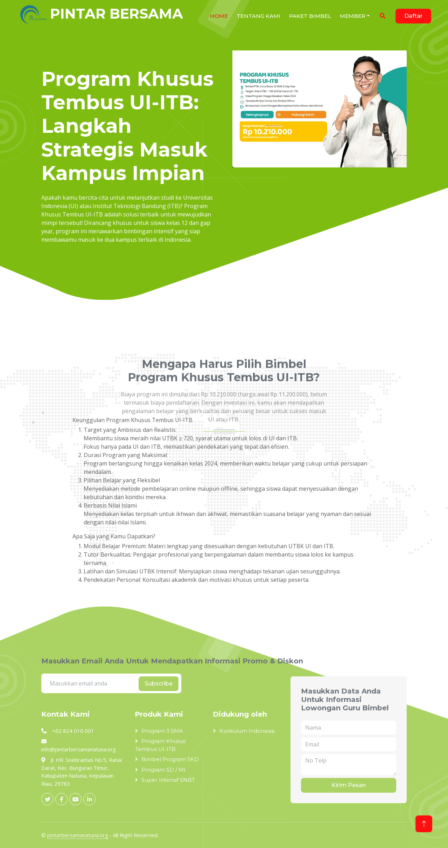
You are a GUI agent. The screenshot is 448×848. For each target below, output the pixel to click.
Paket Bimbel (310, 16)
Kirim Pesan (348, 785)
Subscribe (159, 683)
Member (352, 16)
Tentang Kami (258, 16)
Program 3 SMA (162, 731)
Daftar (413, 16)
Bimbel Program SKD (170, 759)
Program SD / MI (163, 769)
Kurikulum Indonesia (246, 731)
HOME (219, 16)
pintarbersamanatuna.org (77, 835)
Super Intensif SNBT (168, 780)
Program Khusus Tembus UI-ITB (160, 745)
